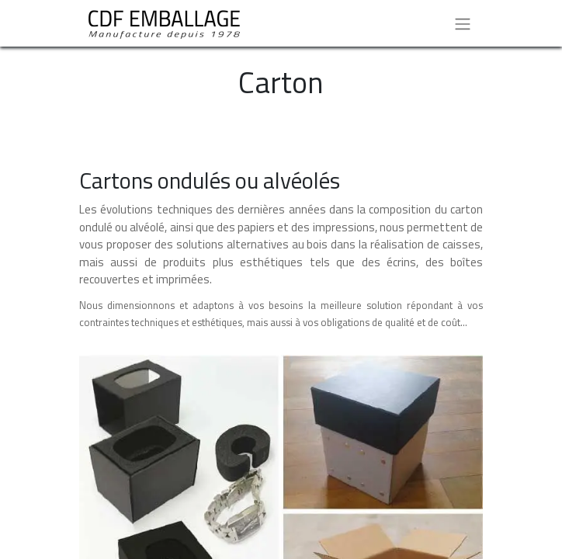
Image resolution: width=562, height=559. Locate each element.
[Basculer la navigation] (462, 23)
